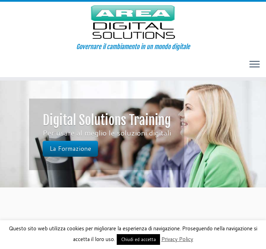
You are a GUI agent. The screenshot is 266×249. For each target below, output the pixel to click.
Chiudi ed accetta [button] (138, 239)
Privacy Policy (177, 239)
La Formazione (70, 148)
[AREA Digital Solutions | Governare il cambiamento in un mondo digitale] (133, 22)
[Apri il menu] (254, 64)
